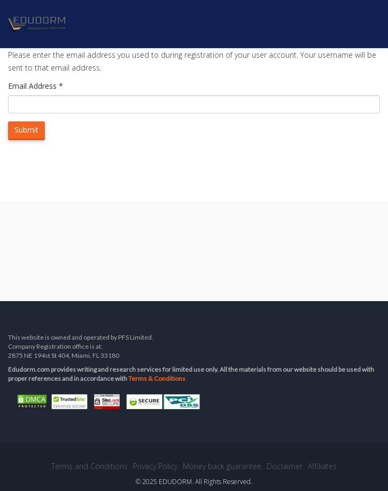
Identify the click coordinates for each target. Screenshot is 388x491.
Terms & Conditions (156, 378)
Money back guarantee (222, 466)
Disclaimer (284, 466)
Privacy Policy (155, 466)
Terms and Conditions (89, 466)
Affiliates (322, 466)
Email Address (35, 86)
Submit (26, 130)
